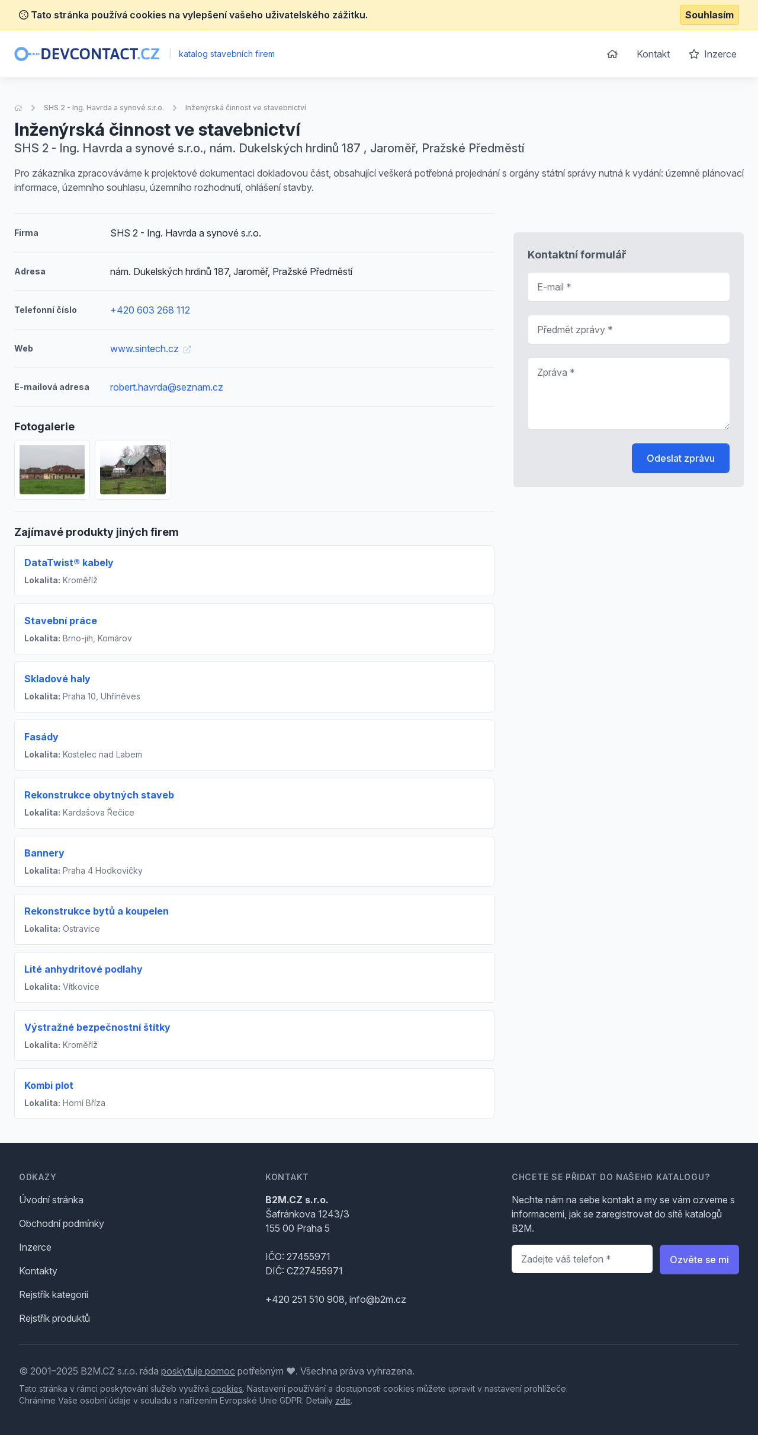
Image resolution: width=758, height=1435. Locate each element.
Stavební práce (60, 621)
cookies (227, 1388)
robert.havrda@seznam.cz (166, 387)
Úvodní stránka (51, 1200)
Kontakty (38, 1271)
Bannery (44, 853)
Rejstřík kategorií (53, 1294)
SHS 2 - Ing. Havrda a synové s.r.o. (104, 107)
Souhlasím (709, 15)
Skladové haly (57, 679)
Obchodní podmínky (61, 1223)
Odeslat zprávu (681, 458)
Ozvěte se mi (699, 1259)
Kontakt (653, 54)
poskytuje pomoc (198, 1371)
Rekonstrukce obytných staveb (99, 795)
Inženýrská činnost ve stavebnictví (245, 107)
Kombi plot (48, 1085)
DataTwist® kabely (69, 562)
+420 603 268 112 (150, 310)
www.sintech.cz (150, 348)
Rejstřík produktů (54, 1318)
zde (343, 1400)
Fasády (41, 737)
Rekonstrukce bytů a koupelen (96, 911)
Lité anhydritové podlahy (83, 969)
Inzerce (713, 54)
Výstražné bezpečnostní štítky (97, 1027)
